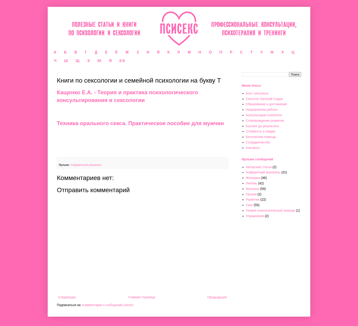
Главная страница (141, 297)
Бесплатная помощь (261, 137)
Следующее (67, 297)
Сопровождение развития (265, 120)
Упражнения (255, 216)
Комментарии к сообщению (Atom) (107, 305)
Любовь (251, 183)
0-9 (122, 61)
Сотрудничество (258, 142)
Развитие (253, 199)
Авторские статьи (259, 167)
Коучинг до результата (262, 126)
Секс (249, 205)
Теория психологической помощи (270, 210)
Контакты (253, 148)
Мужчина (252, 189)
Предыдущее (217, 297)
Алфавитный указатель (86, 165)
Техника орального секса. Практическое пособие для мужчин (140, 123)
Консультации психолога (264, 115)
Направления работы (262, 109)
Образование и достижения (266, 104)
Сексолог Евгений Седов (264, 99)
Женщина (253, 178)
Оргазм (251, 194)
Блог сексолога (257, 93)
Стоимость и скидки (260, 131)
